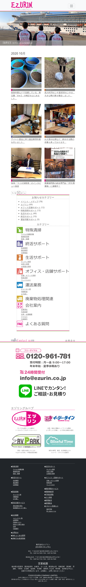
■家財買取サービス (51, 488)
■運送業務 (14, 491)
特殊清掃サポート (29, 210)
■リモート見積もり (51, 506)
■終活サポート (16, 477)
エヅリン (25, 204)
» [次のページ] (24, 193)
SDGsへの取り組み (19, 524)
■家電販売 (48, 500)
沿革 (14, 526)
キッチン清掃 (26, 262)
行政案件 (24, 319)
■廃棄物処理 (49, 491)
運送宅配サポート (29, 219)
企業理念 (24, 309)
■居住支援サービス (18, 503)
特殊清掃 (24, 278)
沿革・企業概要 (26, 314)
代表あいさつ (17, 522)
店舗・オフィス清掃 (28, 275)
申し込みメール (51, 511)
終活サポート (27, 216)
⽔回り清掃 (25, 264)
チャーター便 (26, 289)
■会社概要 (14, 515)
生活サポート (27, 213)
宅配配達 (24, 291)
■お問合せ (14, 532)
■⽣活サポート (49, 466)
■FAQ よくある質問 (18, 535)
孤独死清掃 (25, 236)
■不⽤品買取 (49, 494)
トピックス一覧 (18, 518)
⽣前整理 (24, 248)
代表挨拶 (24, 312)
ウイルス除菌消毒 (27, 234)
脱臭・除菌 (25, 239)
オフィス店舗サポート (31, 207)
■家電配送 (48, 503)
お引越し (24, 294)
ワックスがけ (26, 280)
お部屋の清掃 (26, 266)
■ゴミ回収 (48, 497)
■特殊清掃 (14, 466)
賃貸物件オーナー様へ (20, 508)
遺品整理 (24, 250)
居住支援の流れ (18, 506)
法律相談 (24, 253)
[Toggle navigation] (71, 5)
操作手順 (49, 509)
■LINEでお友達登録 (18, 538)
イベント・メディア (30, 201)
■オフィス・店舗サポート (53, 477)
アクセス (24, 317)
